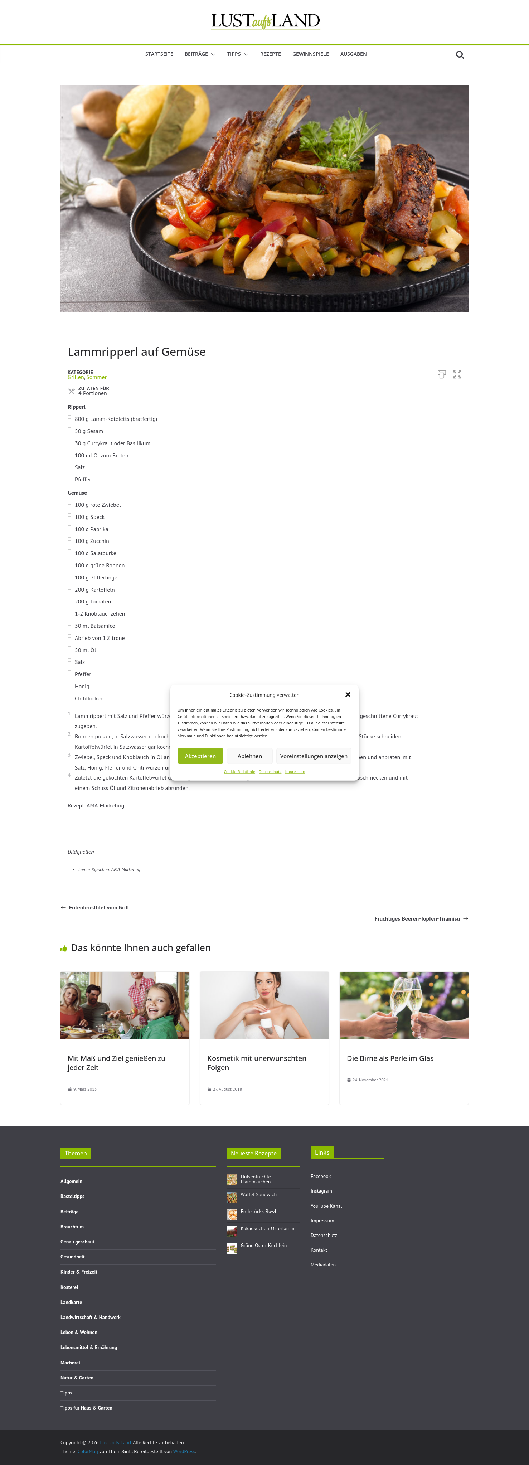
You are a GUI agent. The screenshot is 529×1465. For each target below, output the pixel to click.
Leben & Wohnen (78, 1332)
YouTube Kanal (326, 1206)
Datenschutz (270, 771)
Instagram (321, 1191)
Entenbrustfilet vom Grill (94, 907)
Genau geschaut (77, 1241)
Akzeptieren (200, 756)
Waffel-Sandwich (259, 1194)
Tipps (234, 53)
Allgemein (71, 1181)
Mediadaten (323, 1264)
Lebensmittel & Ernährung (88, 1347)
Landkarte (71, 1302)
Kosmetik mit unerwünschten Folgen (256, 1062)
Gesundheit (72, 1256)
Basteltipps (72, 1196)
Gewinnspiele (310, 53)
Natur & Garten (76, 1377)
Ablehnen (250, 756)
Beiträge (196, 53)
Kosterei (69, 1287)
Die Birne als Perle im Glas (390, 1058)
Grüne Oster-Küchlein (264, 1245)
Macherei (70, 1362)
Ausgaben (353, 53)
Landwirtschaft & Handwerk (90, 1317)
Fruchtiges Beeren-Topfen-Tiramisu (422, 918)
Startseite (159, 53)
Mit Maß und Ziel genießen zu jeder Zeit (116, 1062)
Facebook (321, 1176)
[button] (347, 694)
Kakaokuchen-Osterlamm (268, 1228)
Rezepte (270, 53)
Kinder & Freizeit (78, 1271)
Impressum (295, 771)
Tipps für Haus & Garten (86, 1408)
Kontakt (319, 1250)
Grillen (76, 376)
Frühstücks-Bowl (258, 1211)
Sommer (96, 376)
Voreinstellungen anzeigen (314, 756)
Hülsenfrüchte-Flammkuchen (257, 1179)
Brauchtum (72, 1226)
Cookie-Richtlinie (239, 771)
